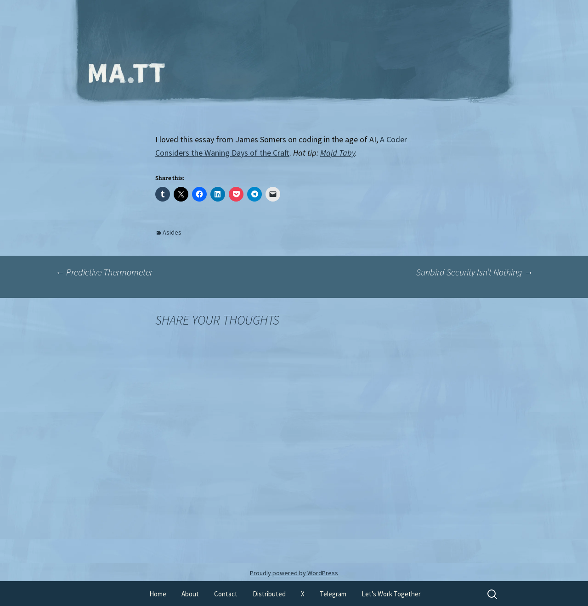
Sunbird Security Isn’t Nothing (474, 272)
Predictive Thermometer (104, 272)
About (190, 593)
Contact (225, 593)
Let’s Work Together (391, 593)
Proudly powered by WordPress (294, 573)
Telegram (333, 593)
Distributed (269, 593)
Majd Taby (337, 152)
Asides (172, 232)
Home (157, 593)
